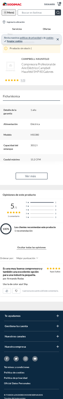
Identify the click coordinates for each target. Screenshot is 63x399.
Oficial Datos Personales (17, 383)
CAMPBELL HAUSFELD (35, 58)
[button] (40, 12)
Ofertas (47, 28)
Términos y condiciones (16, 367)
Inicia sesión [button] (49, 4)
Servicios (17, 28)
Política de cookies (14, 372)
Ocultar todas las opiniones (31, 247)
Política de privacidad (15, 377)
